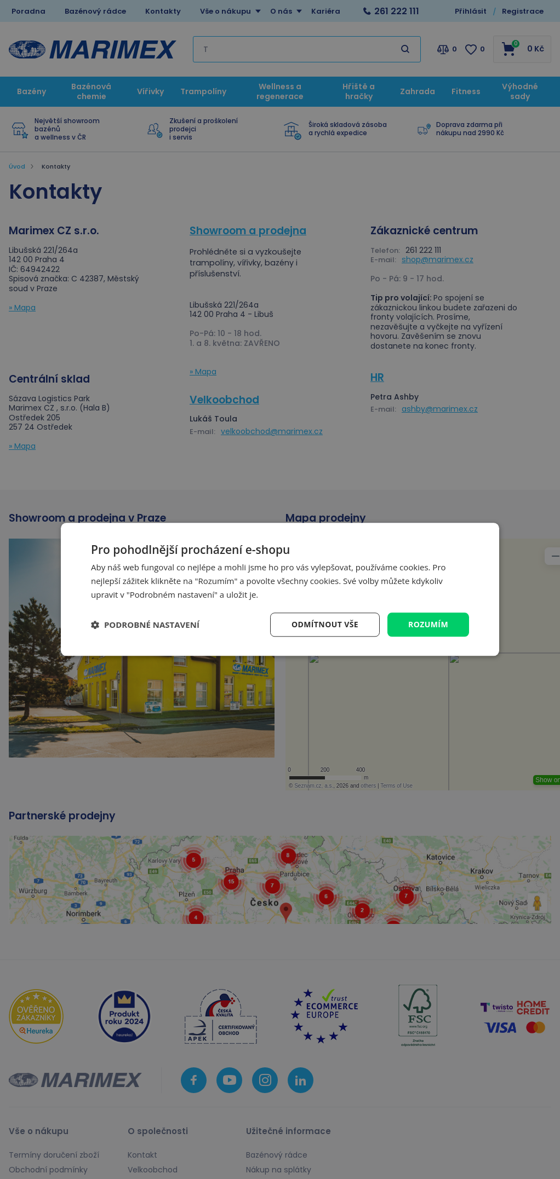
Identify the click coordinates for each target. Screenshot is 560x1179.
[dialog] (280, 589)
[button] (145, 625)
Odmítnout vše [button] (325, 624)
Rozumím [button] (428, 624)
